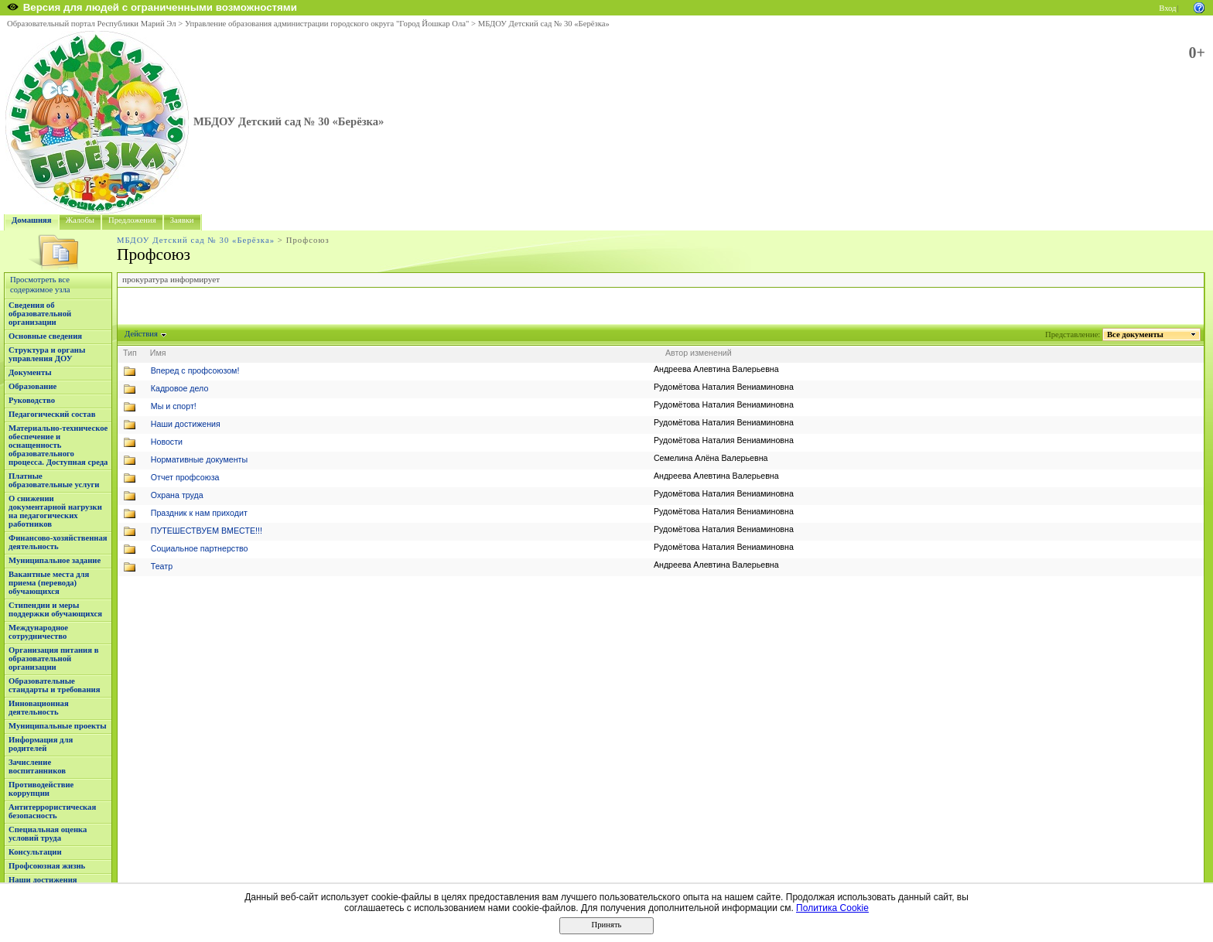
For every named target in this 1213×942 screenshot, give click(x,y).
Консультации (35, 852)
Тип (130, 352)
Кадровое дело (180, 388)
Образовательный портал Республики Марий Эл (91, 23)
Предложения (132, 220)
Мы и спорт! (173, 406)
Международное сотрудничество (38, 631)
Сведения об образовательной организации (40, 313)
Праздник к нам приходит (199, 512)
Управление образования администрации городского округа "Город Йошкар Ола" (327, 23)
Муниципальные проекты (58, 726)
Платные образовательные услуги (54, 480)
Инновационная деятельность (39, 707)
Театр (162, 566)
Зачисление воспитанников (37, 766)
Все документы (1135, 334)
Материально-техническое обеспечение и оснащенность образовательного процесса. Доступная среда (58, 445)
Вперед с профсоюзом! (195, 370)
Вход (1167, 8)
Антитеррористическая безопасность (52, 811)
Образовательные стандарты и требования (55, 685)
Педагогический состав (52, 414)
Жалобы (80, 220)
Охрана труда (177, 495)
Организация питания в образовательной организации (53, 658)
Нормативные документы (199, 459)
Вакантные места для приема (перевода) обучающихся (49, 583)
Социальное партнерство (199, 548)
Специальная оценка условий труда (48, 833)
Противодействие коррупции (41, 788)
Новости (167, 441)
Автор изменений (698, 352)
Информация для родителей (41, 744)
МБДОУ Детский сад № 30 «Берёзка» (544, 23)
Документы (30, 372)
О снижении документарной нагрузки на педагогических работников (55, 511)
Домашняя (32, 220)
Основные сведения (45, 336)
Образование (32, 386)
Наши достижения (43, 879)
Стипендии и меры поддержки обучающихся (55, 609)
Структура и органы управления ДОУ (47, 354)
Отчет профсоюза (185, 477)
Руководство (32, 400)
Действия (142, 333)
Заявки (182, 220)
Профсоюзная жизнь (47, 866)
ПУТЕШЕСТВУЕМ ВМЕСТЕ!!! (206, 530)
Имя (158, 352)
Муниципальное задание (55, 560)
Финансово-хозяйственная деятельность (58, 542)
